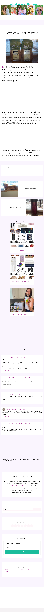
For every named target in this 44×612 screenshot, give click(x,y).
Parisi (4, 67)
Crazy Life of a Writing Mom (19, 378)
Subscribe (21, 552)
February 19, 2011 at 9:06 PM (19, 357)
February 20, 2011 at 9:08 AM (22, 394)
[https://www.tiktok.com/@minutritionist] (22, 525)
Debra (9, 357)
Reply (5, 370)
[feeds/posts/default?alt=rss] (28, 525)
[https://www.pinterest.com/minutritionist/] (15, 525)
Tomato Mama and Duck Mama (19, 424)
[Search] (36, 509)
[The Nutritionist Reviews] (22, 14)
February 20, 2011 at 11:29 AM (19, 409)
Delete (9, 370)
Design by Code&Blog (25, 602)
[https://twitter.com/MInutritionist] (25, 525)
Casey (9, 409)
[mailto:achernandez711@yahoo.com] (31, 525)
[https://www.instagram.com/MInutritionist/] (12, 525)
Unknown (11, 394)
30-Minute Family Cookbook (18, 485)
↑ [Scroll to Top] (22, 593)
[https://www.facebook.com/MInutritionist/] (18, 525)
